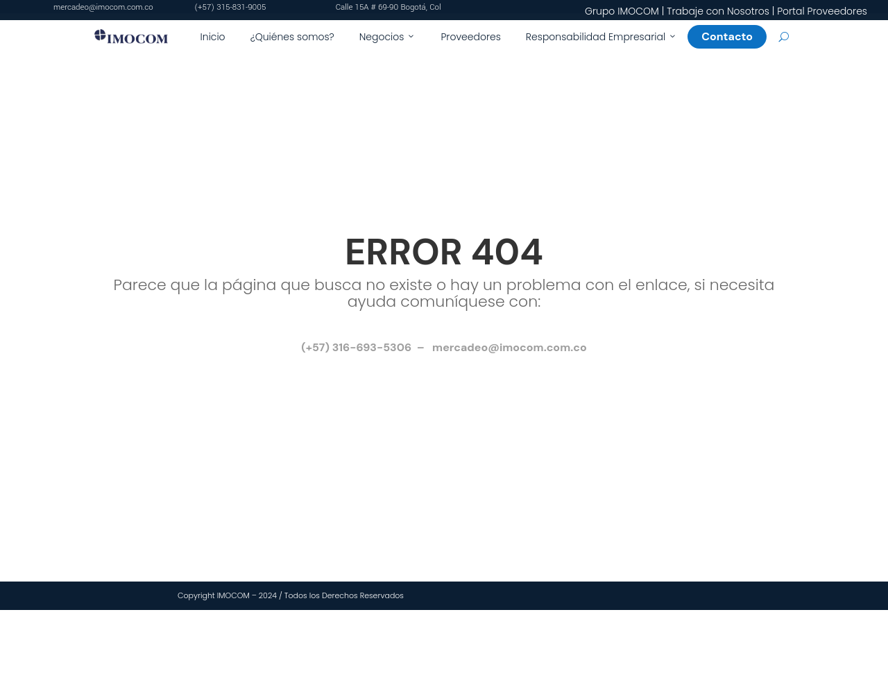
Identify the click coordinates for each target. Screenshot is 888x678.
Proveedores (470, 37)
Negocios (387, 37)
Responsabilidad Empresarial (601, 37)
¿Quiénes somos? (292, 37)
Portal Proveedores (822, 11)
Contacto (732, 36)
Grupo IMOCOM (622, 11)
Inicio (212, 37)
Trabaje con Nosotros (718, 11)
